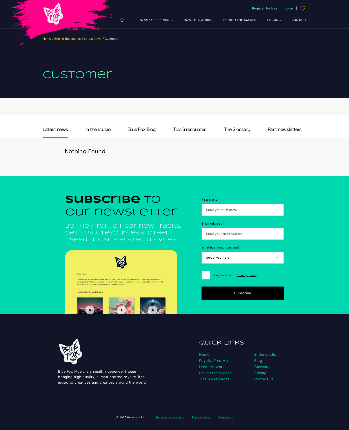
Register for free (264, 8)
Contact (299, 20)
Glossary (262, 367)
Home (122, 19)
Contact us (264, 379)
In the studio (98, 129)
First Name (211, 199)
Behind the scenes (67, 38)
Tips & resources (189, 129)
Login (289, 8)
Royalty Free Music (156, 20)
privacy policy (246, 275)
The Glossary (237, 129)
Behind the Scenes (239, 20)
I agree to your (236, 275)
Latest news (92, 38)
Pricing (274, 20)
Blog (258, 360)
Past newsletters (285, 129)
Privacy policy (201, 417)
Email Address (213, 223)
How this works (198, 20)
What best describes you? (221, 247)
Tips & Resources (214, 379)
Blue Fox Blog (142, 129)
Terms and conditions (170, 417)
